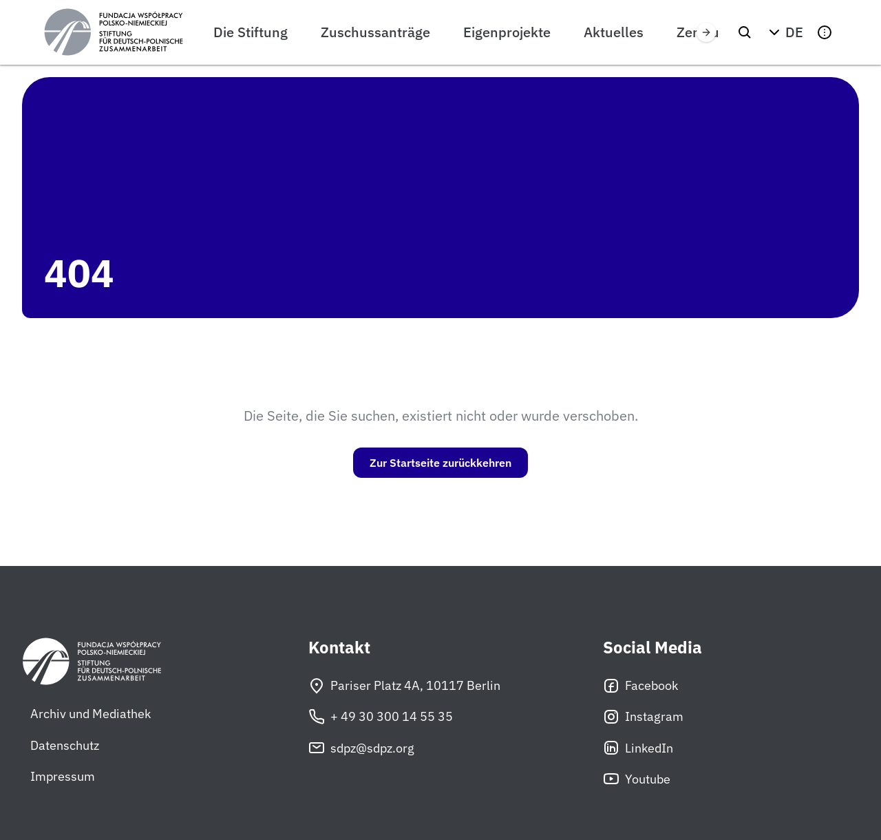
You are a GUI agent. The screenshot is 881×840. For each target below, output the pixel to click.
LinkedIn (638, 747)
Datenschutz (64, 745)
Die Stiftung (250, 32)
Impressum (62, 776)
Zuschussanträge (375, 32)
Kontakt (339, 648)
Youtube (636, 778)
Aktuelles (614, 32)
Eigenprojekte (507, 32)
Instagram (643, 716)
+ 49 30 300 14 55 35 (380, 716)
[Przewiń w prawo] (706, 32)
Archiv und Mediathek (90, 714)
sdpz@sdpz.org (361, 747)
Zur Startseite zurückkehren (440, 463)
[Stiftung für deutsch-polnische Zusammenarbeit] (113, 32)
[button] (785, 32)
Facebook (640, 686)
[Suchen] (744, 32)
